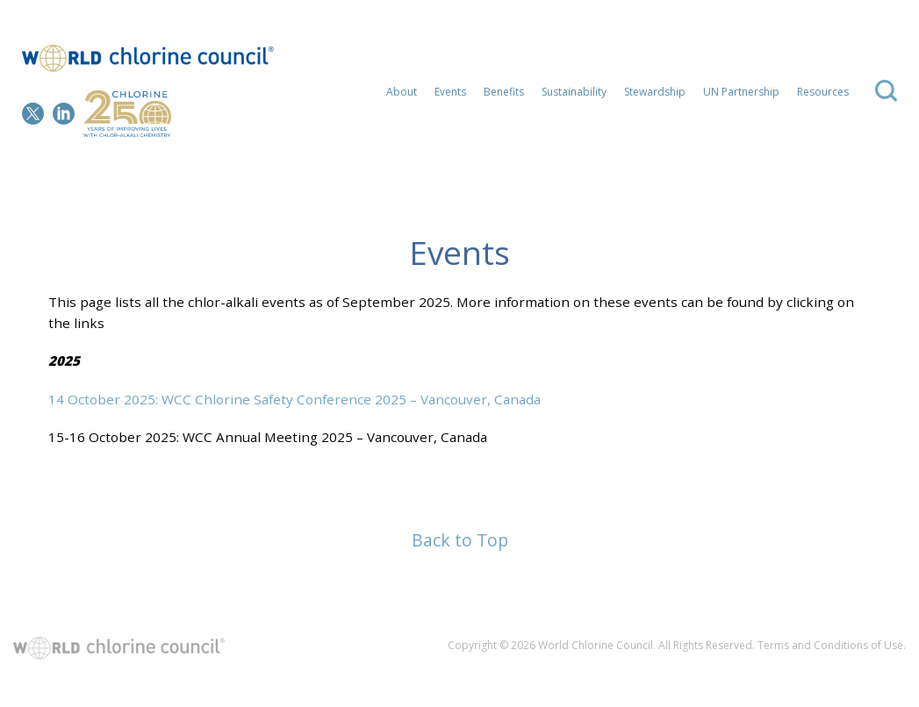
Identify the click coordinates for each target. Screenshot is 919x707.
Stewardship (655, 91)
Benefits (504, 91)
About (401, 91)
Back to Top (460, 540)
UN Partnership (741, 91)
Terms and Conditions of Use (830, 645)
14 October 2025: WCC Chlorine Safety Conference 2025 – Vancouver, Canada (294, 399)
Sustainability (574, 91)
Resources (823, 91)
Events (450, 91)
